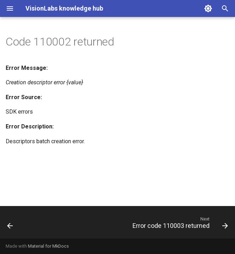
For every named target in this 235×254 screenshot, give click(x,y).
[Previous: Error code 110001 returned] (10, 224)
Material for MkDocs (48, 246)
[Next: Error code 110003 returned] (179, 224)
